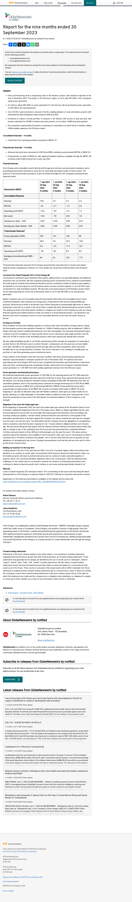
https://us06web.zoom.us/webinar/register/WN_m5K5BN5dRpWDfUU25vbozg (34, 482)
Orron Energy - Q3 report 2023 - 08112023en (26, 593)
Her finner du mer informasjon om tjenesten (20, 851)
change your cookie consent (22, 72)
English (11, 891)
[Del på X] (19, 45)
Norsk (5, 891)
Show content (14, 80)
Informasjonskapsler (11, 881)
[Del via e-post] (37, 45)
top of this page (19, 601)
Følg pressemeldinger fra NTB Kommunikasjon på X (23, 877)
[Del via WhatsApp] (33, 45)
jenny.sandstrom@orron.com (14, 516)
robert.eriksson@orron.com (14, 504)
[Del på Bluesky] (28, 45)
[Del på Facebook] (11, 45)
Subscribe (13, 679)
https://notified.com (46, 640)
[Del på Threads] (24, 45)
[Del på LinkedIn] (15, 45)
